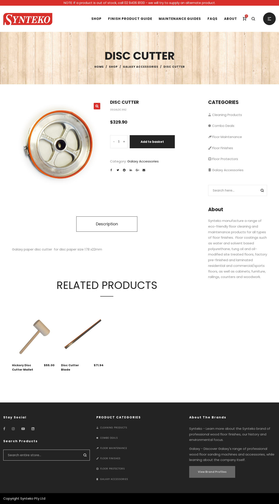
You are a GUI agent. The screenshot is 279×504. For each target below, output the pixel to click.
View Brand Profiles (212, 472)
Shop (113, 67)
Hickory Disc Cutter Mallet (22, 367)
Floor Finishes (220, 148)
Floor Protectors (223, 159)
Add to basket (152, 142)
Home (99, 67)
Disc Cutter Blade (70, 367)
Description (107, 224)
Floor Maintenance (225, 137)
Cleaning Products (225, 114)
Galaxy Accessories (140, 67)
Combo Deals (221, 125)
